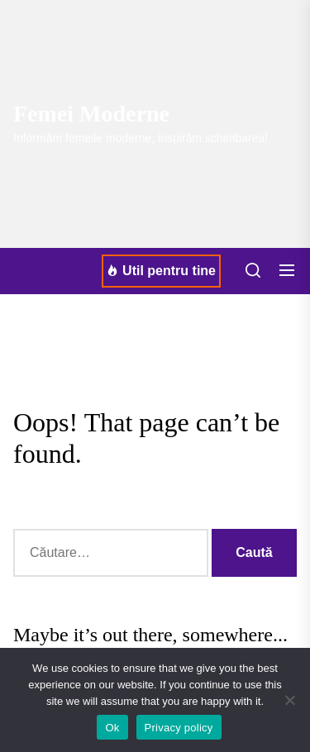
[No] (289, 700)
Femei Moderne (91, 113)
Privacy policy (179, 727)
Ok (112, 727)
